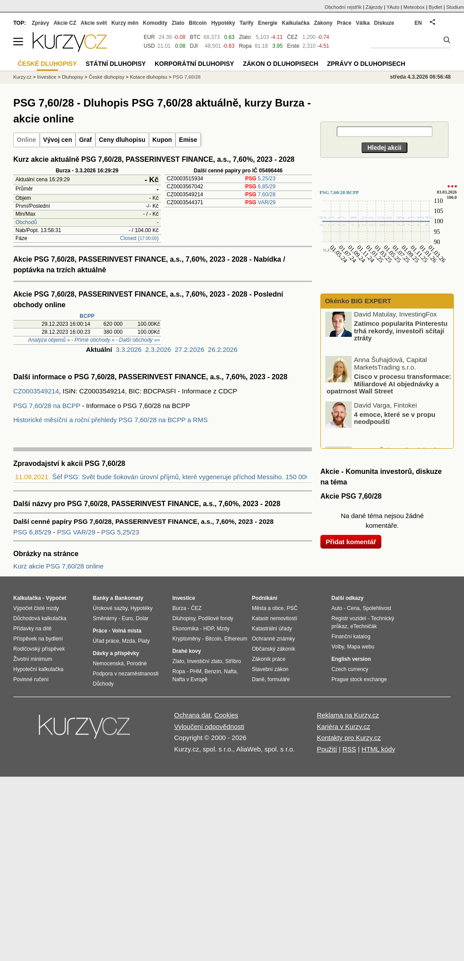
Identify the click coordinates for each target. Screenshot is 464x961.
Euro (127, 618)
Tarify (247, 23)
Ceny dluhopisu (122, 139)
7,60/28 (260, 194)
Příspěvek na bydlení (38, 639)
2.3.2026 (158, 349)
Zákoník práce (268, 659)
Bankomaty (128, 598)
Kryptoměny (186, 639)
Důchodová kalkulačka (39, 618)
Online (26, 139)
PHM (196, 671)
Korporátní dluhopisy (194, 63)
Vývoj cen (57, 139)
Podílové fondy (215, 618)
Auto (336, 608)
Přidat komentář (351, 541)
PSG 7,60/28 (187, 77)
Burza (179, 608)
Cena (353, 608)
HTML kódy (378, 749)
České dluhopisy (107, 77)
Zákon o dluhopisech (280, 63)
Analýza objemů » (49, 340)
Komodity (155, 23)
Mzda (128, 641)
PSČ (292, 608)
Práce (344, 23)
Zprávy (40, 23)
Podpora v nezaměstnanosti (126, 674)
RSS (349, 749)
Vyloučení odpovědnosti (209, 726)
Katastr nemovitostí (274, 618)
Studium (455, 7)
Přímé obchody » (95, 340)
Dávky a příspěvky (116, 653)
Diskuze (384, 23)
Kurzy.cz (22, 77)
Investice (46, 77)
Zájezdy (374, 7)
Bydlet (435, 7)
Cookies (226, 715)
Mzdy (223, 628)
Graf (85, 139)
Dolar (142, 618)
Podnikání (264, 598)
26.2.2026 (223, 349)
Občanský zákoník (273, 649)
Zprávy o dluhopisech (366, 63)
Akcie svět (94, 23)
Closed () (139, 238)
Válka (362, 23)
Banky (101, 598)
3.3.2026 (128, 349)
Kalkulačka (296, 23)
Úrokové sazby (110, 608)
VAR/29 (260, 202)
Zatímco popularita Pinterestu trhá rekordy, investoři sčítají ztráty (401, 332)
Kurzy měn (124, 23)
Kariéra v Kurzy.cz (343, 726)
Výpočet (56, 598)
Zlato (245, 37)
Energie (268, 23)
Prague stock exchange (359, 679)
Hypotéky (223, 23)
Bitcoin (198, 23)
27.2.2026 (190, 349)
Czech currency (349, 669)
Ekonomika (185, 628)
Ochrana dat (192, 715)
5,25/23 (260, 178)
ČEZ (292, 37)
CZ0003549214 (36, 391)
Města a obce (268, 608)
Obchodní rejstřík (343, 7)
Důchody (103, 684)
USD (149, 46)
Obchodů (26, 222)
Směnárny (105, 618)
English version (351, 659)
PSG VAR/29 (77, 532)
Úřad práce (106, 641)
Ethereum (235, 639)
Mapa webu (360, 647)
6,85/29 (260, 186)
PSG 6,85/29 (33, 532)
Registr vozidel (348, 618)
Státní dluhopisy (116, 63)
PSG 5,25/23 (120, 532)
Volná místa (126, 631)
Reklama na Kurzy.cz (348, 715)
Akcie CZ (64, 23)
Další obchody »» (139, 340)
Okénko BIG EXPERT (357, 301)
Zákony (323, 23)
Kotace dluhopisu (148, 77)
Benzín (213, 671)
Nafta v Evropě (189, 679)
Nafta (230, 671)
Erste (293, 46)
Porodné (137, 663)
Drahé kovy (186, 651)
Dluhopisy (72, 77)
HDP (208, 628)
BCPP (87, 316)
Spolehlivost (377, 608)
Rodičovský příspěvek (39, 649)
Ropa (245, 46)
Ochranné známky (273, 639)
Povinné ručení (31, 679)
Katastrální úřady (272, 628)
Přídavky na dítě (32, 628)
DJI (194, 46)
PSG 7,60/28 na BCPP (46, 405)
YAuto (393, 7)
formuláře (278, 679)
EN (418, 23)
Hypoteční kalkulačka (38, 669)
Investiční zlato (204, 661)
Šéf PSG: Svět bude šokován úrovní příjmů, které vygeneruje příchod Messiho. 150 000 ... (184, 476)
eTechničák (363, 626)
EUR (149, 37)
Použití (327, 749)
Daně (258, 679)
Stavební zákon (270, 669)
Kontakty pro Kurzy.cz (349, 737)
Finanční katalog (350, 636)
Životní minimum (32, 659)
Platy (144, 641)
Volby (337, 647)
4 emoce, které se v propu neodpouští (394, 419)
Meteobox (414, 7)
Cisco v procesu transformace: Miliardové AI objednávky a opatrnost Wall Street (389, 385)
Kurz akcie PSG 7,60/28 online (58, 566)
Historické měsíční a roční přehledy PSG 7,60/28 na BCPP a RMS (110, 419)
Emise (188, 139)
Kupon (162, 139)
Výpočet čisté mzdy (36, 608)
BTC (195, 37)
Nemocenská (108, 663)
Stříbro (233, 661)
